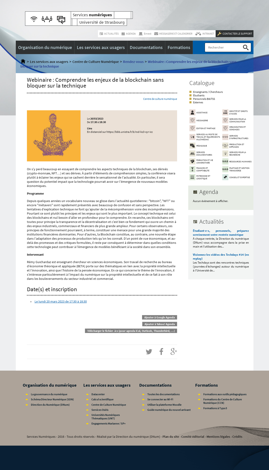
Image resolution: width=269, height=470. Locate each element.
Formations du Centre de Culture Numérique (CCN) (222, 401)
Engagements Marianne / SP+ (108, 423)
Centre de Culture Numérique (95, 61)
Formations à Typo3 (215, 408)
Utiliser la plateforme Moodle (164, 404)
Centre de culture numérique (160, 99)
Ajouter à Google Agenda (159, 317)
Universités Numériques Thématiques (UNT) (105, 416)
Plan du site (170, 436)
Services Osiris (99, 409)
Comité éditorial (192, 436)
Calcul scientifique (102, 399)
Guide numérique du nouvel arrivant (169, 409)
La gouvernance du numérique (49, 394)
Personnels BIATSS (204, 99)
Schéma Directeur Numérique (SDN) (52, 399)
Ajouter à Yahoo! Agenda (160, 324)
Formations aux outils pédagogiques (224, 394)
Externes (198, 102)
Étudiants (198, 95)
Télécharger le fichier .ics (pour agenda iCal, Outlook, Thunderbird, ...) (131, 331)
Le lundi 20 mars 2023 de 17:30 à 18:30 (61, 301)
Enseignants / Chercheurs (208, 92)
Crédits (237, 436)
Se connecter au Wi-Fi (160, 399)
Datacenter (98, 394)
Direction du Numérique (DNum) (50, 404)
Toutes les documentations (163, 394)
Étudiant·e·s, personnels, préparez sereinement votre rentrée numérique (221, 233)
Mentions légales (218, 436)
